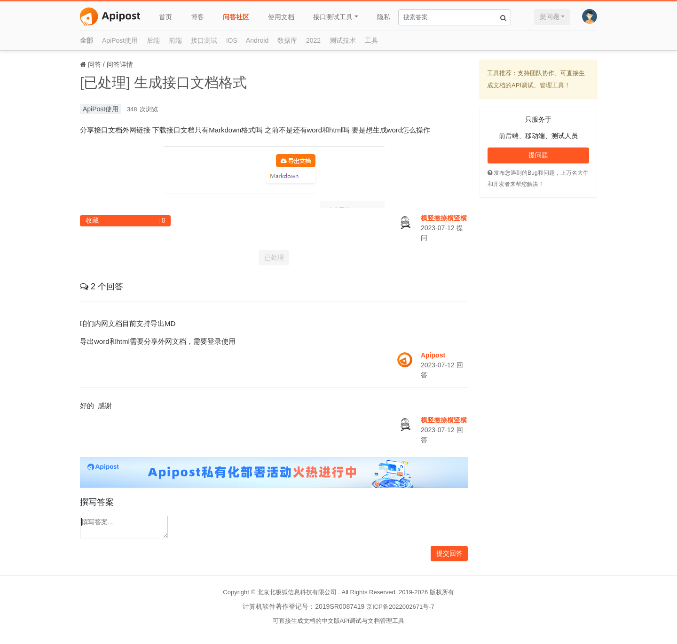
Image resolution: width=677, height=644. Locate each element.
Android (257, 40)
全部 (86, 40)
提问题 (549, 16)
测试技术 (343, 40)
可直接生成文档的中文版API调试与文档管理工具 (339, 620)
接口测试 (204, 40)
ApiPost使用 (120, 40)
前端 (175, 40)
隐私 (383, 17)
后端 (153, 40)
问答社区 (236, 17)
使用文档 (281, 17)
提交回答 (449, 553)
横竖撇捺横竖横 (444, 218)
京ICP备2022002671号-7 (400, 606)
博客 (197, 17)
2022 (313, 40)
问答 (94, 64)
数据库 (287, 40)
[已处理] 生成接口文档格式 (163, 82)
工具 (371, 40)
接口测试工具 (333, 17)
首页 (165, 17)
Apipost (433, 355)
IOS (231, 40)
